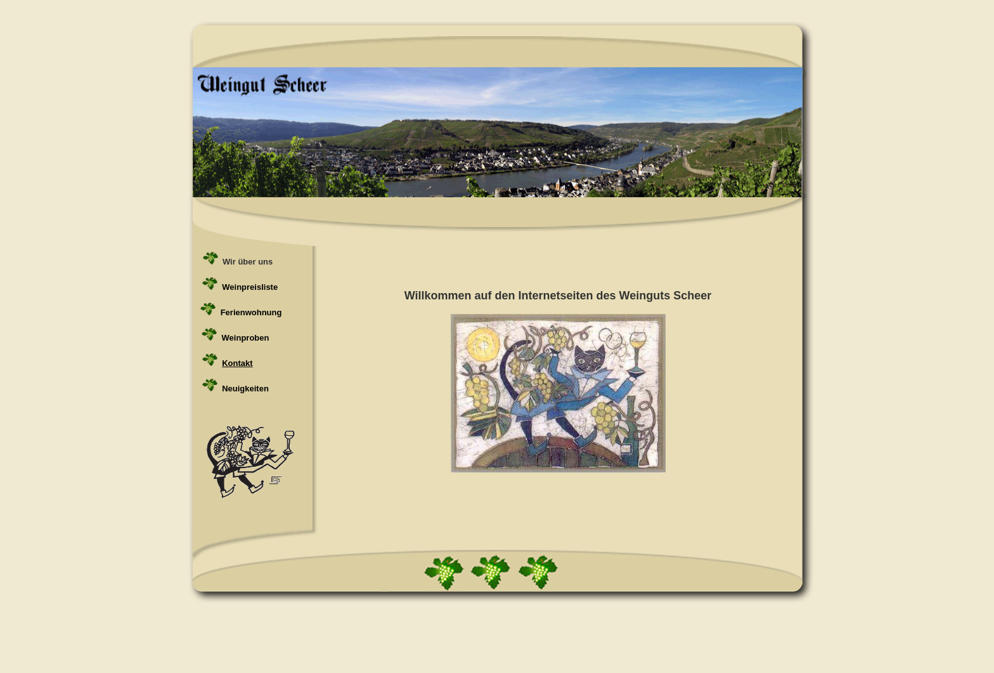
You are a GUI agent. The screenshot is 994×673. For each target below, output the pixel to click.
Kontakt (237, 363)
